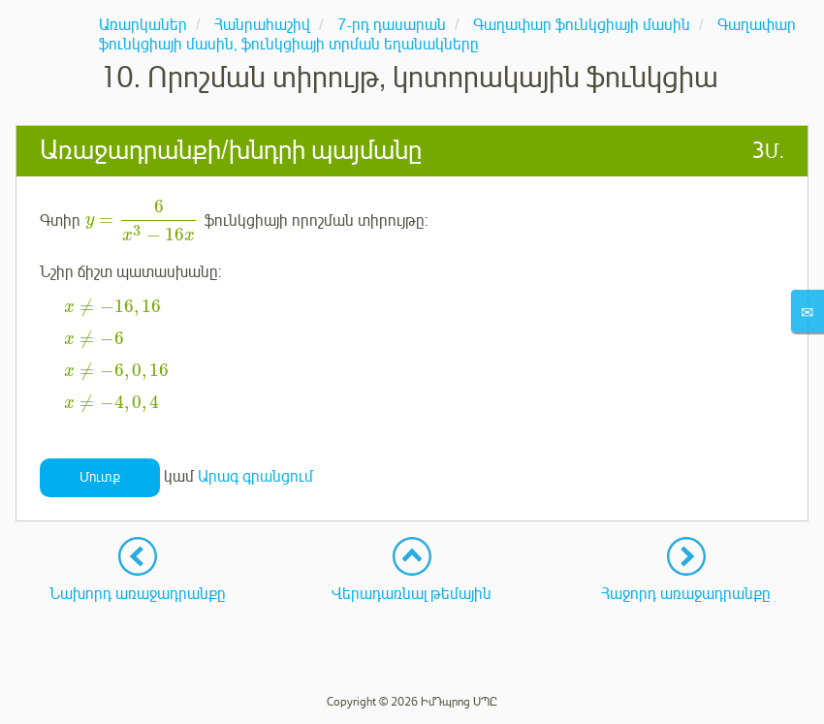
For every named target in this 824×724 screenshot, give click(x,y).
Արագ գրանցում (255, 477)
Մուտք (99, 477)
